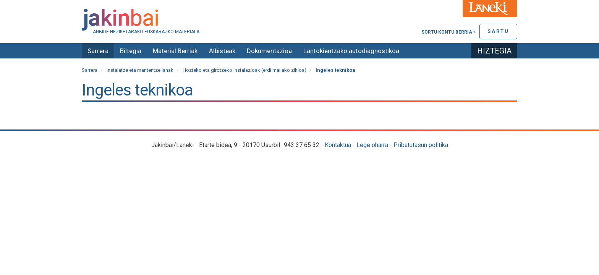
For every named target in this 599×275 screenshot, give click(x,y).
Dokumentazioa (269, 51)
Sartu (498, 31)
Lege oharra (372, 145)
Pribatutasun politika (420, 145)
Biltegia (130, 51)
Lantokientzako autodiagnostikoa (351, 51)
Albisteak (222, 51)
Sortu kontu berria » (448, 32)
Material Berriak (175, 51)
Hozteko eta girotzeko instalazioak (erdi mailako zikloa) (244, 70)
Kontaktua (338, 145)
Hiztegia (494, 50)
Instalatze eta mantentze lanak (140, 70)
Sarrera (97, 51)
